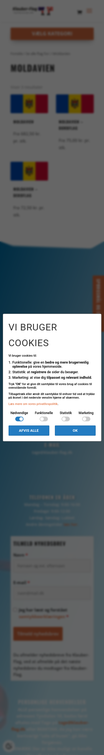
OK (75, 430)
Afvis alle (29, 430)
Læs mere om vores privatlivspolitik (33, 404)
